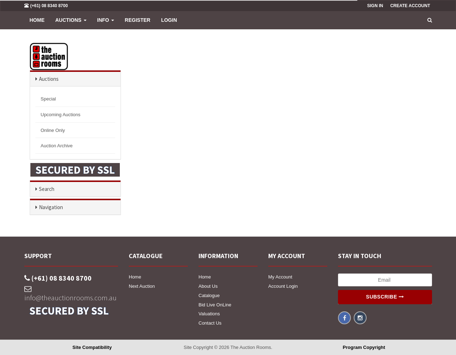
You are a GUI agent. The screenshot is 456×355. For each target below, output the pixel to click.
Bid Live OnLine (214, 304)
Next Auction (142, 286)
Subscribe (385, 297)
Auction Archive (57, 145)
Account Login (283, 286)
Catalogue (209, 295)
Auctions (71, 20)
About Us (207, 286)
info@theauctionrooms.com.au (70, 293)
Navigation (51, 207)
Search (46, 189)
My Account (280, 277)
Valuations (209, 313)
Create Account (410, 5)
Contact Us (209, 323)
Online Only (53, 130)
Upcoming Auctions (60, 114)
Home (37, 20)
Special (48, 99)
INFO (105, 20)
